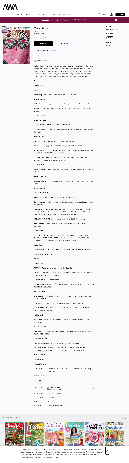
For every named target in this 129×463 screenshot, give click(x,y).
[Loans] (111, 15)
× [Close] (107, 450)
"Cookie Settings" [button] (48, 455)
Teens (45, 14)
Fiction (53, 14)
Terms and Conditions (56, 449)
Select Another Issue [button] (46, 51)
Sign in (120, 14)
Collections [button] (17, 14)
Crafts (110, 38)
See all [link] (123, 418)
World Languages (65, 14)
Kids (38, 14)
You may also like (11, 417)
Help (123, 3)
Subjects (6, 14)
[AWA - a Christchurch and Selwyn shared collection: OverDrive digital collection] (10, 7)
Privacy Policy (72, 449)
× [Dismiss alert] (116, 20)
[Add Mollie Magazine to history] (41, 61)
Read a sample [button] (64, 44)
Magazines (30, 14)
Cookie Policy (53, 457)
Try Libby (45, 20)
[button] (102, 15)
